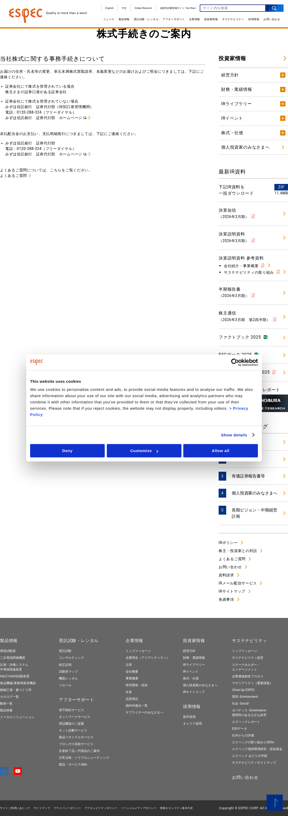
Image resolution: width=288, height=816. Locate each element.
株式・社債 (191, 678)
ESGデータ (239, 728)
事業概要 (132, 678)
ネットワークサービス (74, 717)
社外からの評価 (243, 735)
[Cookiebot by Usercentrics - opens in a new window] (235, 362)
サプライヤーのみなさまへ (144, 712)
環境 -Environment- (245, 697)
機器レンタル (68, 678)
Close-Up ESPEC (243, 690)
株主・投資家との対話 (238, 551)
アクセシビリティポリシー (101, 808)
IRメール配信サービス (238, 583)
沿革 (129, 665)
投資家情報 (210, 20)
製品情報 (123, 20)
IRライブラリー (194, 665)
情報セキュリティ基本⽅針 (176, 808)
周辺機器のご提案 (71, 723)
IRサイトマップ (232, 591)
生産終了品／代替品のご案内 (79, 751)
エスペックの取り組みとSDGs (253, 742)
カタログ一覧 (9, 697)
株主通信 (244, 316)
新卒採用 (189, 717)
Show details (234, 435)
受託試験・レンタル (145, 20)
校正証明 (65, 665)
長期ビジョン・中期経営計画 (254, 513)
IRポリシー (228, 543)
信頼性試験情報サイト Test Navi (177, 9)
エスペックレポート (246, 722)
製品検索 (6, 710)
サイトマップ (42, 808)
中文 (123, 9)
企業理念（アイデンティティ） (148, 658)
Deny (67, 450)
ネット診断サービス (73, 730)
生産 (129, 692)
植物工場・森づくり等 (15, 690)
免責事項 (226, 599)
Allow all (221, 450)
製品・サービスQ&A (73, 764)
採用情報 (252, 20)
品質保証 (132, 699)
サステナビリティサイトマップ (254, 762)
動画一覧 (6, 703)
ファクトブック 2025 (240, 337)
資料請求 (226, 575)
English (108, 9)
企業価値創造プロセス (247, 676)
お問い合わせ (270, 20)
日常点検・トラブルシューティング (84, 757)
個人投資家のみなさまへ (254, 493)
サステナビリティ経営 (247, 658)
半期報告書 (234, 292)
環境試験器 (8, 651)
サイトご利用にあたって (15, 808)
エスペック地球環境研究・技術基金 (257, 749)
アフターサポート (173, 20)
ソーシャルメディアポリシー (139, 808)
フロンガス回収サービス (76, 744)
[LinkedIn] (5, 773)
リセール (65, 685)
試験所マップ (68, 671)
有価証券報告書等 (248, 476)
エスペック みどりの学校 (249, 756)
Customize (144, 450)
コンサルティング (71, 658)
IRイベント (190, 671)
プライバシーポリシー (67, 808)
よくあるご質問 (13, 175)
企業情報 (193, 20)
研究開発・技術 (137, 685)
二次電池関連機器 (12, 658)
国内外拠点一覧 (137, 705)
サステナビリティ (232, 20)
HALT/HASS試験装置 (14, 676)
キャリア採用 (192, 723)
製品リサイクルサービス (76, 737)
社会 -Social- (240, 703)
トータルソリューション (17, 717)
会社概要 (132, 671)
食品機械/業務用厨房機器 (18, 683)
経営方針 (189, 651)
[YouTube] (18, 772)
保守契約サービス (71, 710)
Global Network (142, 9)
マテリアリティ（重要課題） (252, 683)
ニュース (107, 20)
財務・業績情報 (194, 658)
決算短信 (234, 213)
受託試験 (65, 651)
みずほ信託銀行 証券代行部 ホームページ (43, 118)
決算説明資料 (234, 237)
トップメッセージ (138, 651)
